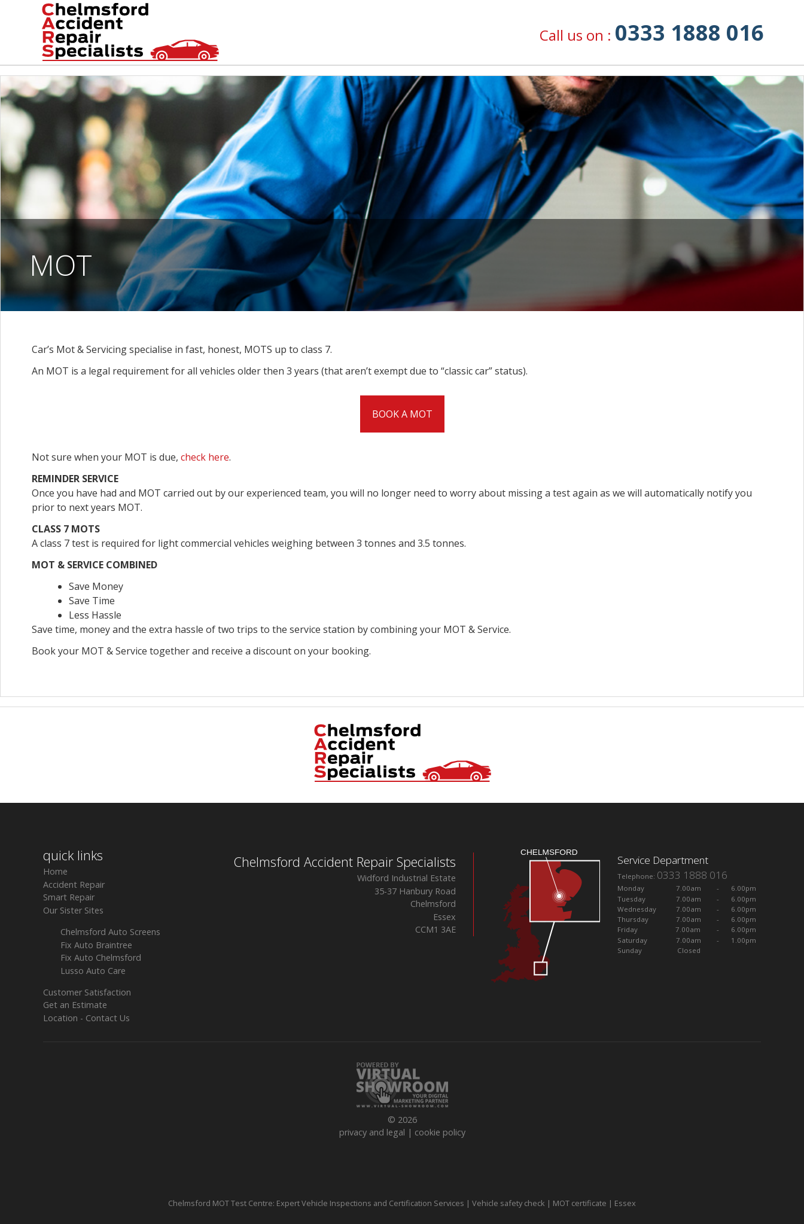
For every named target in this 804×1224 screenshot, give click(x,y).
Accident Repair (74, 884)
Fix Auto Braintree (96, 945)
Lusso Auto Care (93, 970)
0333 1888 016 (689, 32)
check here (205, 457)
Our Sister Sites (73, 910)
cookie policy (440, 1132)
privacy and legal (372, 1132)
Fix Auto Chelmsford (100, 957)
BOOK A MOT (402, 414)
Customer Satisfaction (87, 992)
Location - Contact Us (86, 1018)
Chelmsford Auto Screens (110, 931)
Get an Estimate (75, 1004)
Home (55, 871)
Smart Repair (69, 897)
